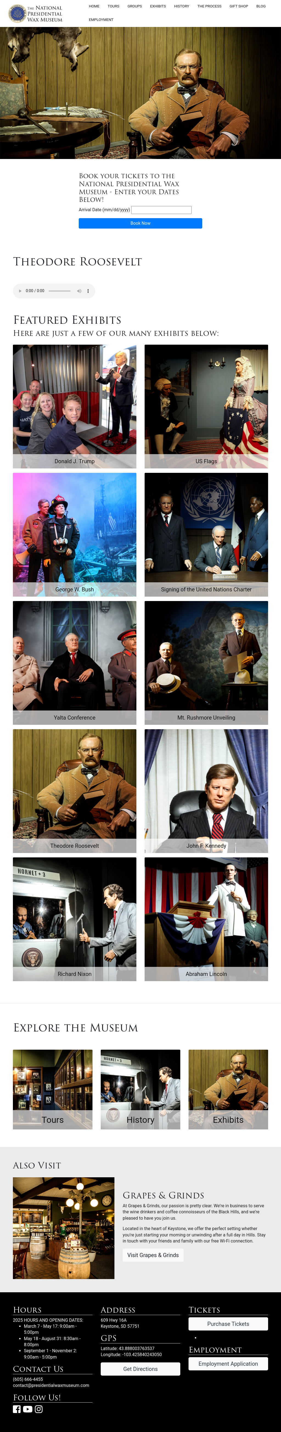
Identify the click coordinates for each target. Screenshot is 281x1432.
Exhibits (158, 6)
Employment (101, 19)
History (181, 6)
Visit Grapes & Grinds (153, 1255)
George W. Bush (74, 589)
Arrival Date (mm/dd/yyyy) (104, 209)
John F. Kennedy (206, 846)
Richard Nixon (75, 974)
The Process (209, 6)
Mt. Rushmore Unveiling (206, 717)
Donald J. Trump (75, 461)
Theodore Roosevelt (74, 846)
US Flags (206, 461)
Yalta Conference (74, 717)
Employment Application (228, 1363)
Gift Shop (239, 6)
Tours (113, 6)
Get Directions (140, 1369)
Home (94, 6)
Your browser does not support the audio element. (54, 291)
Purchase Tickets (228, 1324)
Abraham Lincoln (206, 974)
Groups (135, 6)
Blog (261, 6)
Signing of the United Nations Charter (206, 589)
